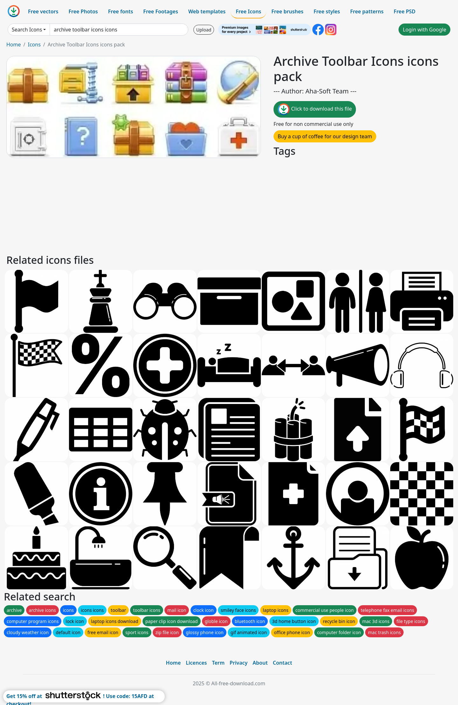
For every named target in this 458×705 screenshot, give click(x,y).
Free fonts (120, 11)
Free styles (327, 11)
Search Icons (27, 29)
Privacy (238, 662)
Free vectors (43, 11)
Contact (282, 662)
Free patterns (367, 11)
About (260, 662)
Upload (203, 30)
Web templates (207, 11)
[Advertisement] (196, 205)
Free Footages (160, 11)
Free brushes (287, 11)
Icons (34, 44)
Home (13, 44)
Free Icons (248, 11)
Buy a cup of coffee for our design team (325, 136)
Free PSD (404, 11)
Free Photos (83, 11)
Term (218, 662)
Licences (196, 662)
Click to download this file (315, 109)
